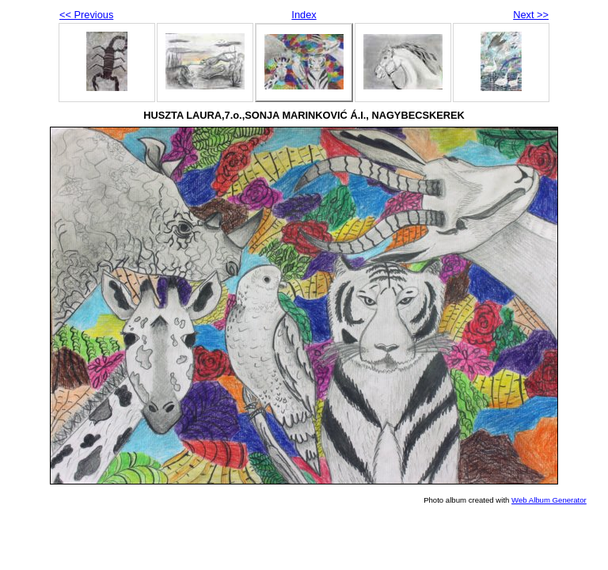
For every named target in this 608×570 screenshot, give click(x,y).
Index (303, 15)
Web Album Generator (549, 500)
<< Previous (86, 15)
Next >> (531, 15)
